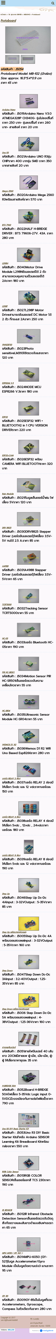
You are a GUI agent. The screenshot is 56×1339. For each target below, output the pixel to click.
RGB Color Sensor (10, 1171)
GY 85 (5, 1296)
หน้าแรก (3, 14)
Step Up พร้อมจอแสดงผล (14, 932)
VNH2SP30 (7, 344)
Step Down (7, 970)
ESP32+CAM (7, 455)
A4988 (5, 566)
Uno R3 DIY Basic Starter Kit (15, 1128)
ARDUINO (27, 14)
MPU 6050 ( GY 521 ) (12, 1253)
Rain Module (8, 493)
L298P (4, 306)
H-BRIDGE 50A (9, 1085)
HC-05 (5, 638)
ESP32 (5, 417)
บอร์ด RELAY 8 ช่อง (11, 855)
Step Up (6, 893)
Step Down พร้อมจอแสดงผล (15, 1009)
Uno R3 (5, 152)
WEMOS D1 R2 (9, 744)
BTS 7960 (6, 225)
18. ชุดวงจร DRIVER (15, 14)
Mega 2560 (7, 191)
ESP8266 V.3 (8, 383)
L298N (5, 263)
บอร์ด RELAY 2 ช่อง (11, 778)
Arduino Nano (8, 109)
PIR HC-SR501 (8, 672)
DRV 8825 (6, 527)
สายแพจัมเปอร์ (9, 1047)
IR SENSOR (7, 1210)
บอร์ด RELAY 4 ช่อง (11, 817)
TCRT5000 (6, 604)
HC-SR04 (6, 710)
